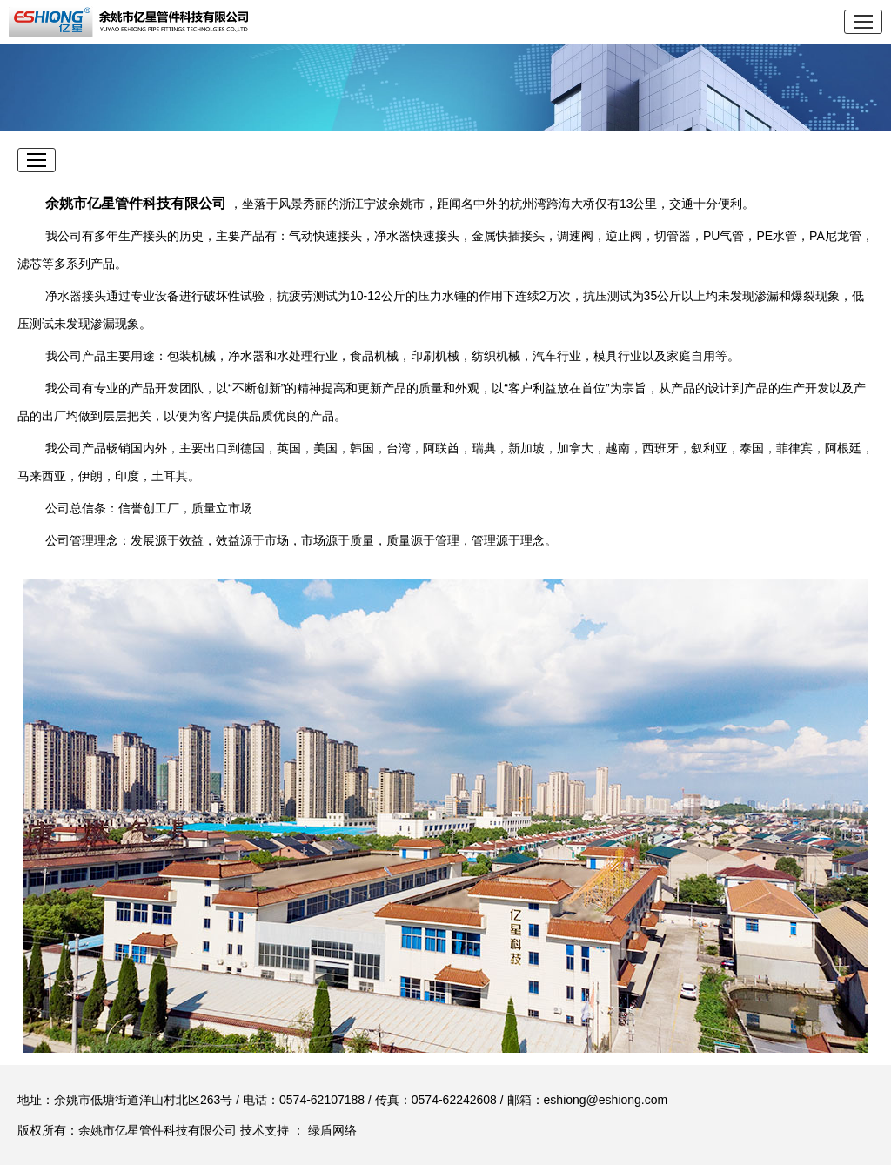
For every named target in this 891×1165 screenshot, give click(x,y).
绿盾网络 (332, 1130)
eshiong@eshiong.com (606, 1100)
